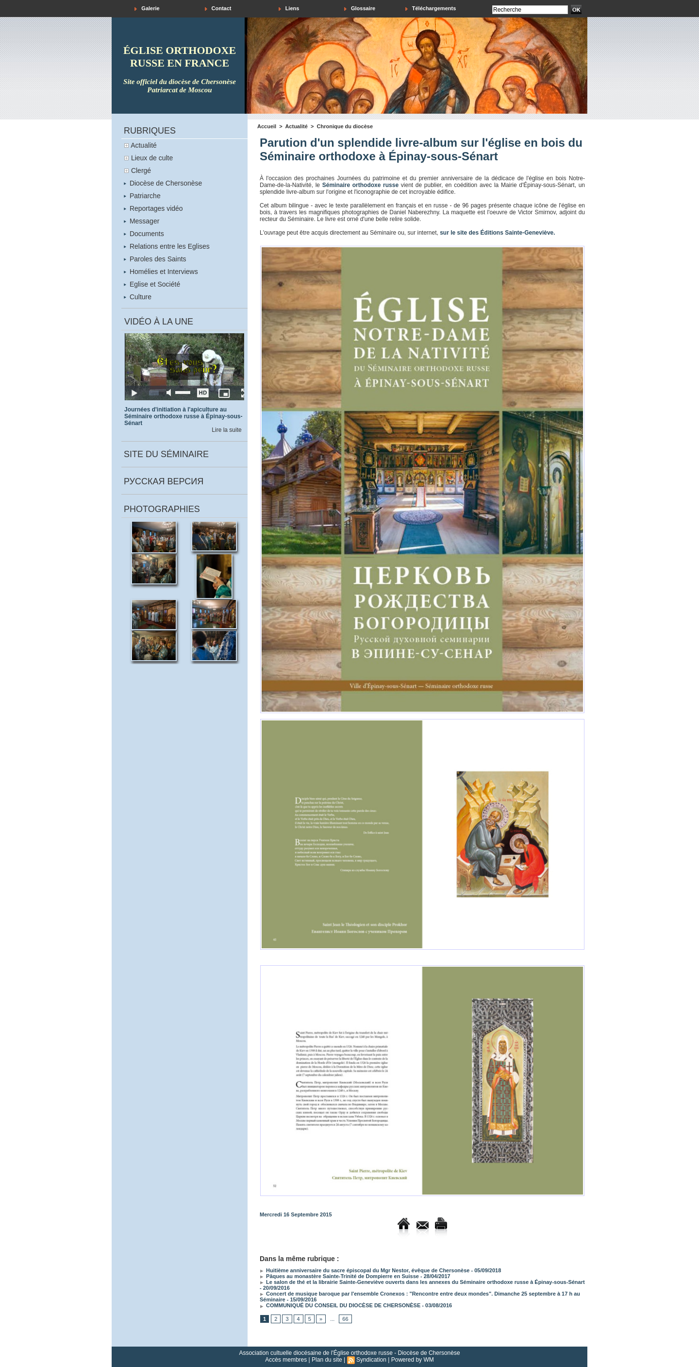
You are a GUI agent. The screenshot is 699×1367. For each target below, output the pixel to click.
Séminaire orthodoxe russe (360, 185)
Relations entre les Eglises (167, 246)
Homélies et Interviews (161, 271)
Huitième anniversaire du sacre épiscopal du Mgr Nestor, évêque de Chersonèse (364, 1270)
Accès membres (286, 1359)
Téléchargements (430, 8)
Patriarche (142, 196)
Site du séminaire (166, 454)
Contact (218, 8)
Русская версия (163, 481)
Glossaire (359, 8)
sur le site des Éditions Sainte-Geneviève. (497, 232)
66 (345, 1319)
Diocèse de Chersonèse (163, 183)
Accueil (266, 126)
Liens (289, 8)
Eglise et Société (152, 284)
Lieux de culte (152, 158)
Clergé (141, 170)
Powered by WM (412, 1359)
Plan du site (327, 1359)
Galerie (146, 8)
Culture (137, 297)
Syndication (371, 1359)
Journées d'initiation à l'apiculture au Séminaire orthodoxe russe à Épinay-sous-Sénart (183, 416)
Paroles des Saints (155, 259)
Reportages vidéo (153, 208)
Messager (141, 221)
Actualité (144, 145)
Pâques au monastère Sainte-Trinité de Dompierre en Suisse (339, 1276)
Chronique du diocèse (345, 126)
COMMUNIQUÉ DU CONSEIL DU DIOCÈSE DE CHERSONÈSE (340, 1305)
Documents (144, 234)
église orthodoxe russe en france (179, 56)
